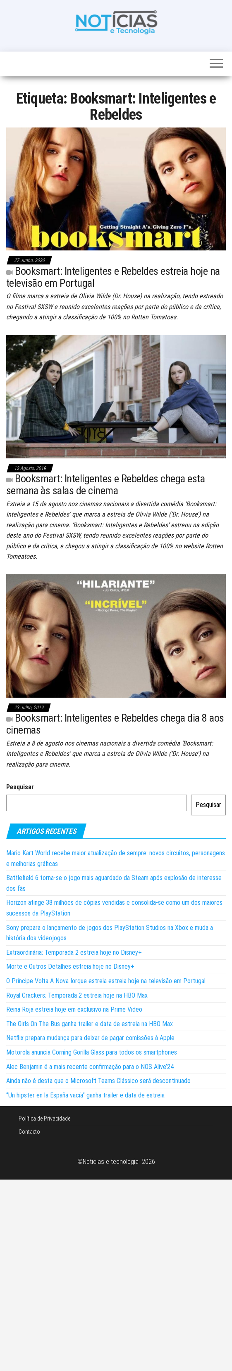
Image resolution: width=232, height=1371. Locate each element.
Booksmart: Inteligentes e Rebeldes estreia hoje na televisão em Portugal (113, 277)
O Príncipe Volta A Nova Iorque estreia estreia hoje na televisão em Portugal (106, 981)
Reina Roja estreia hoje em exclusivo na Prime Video (74, 1009)
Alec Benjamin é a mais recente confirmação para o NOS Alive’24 (90, 1067)
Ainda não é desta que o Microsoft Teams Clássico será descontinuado (98, 1081)
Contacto (29, 1131)
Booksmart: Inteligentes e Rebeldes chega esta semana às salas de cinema (105, 484)
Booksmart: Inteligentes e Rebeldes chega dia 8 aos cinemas (115, 724)
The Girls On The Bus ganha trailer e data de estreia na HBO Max (89, 1024)
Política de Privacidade (44, 1118)
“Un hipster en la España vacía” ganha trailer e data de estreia (85, 1095)
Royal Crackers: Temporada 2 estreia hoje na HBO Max (77, 995)
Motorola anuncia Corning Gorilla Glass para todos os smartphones (91, 1052)
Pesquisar (20, 787)
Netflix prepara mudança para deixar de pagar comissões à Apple (90, 1038)
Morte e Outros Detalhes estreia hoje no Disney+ (70, 966)
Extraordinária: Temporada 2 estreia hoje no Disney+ (74, 952)
